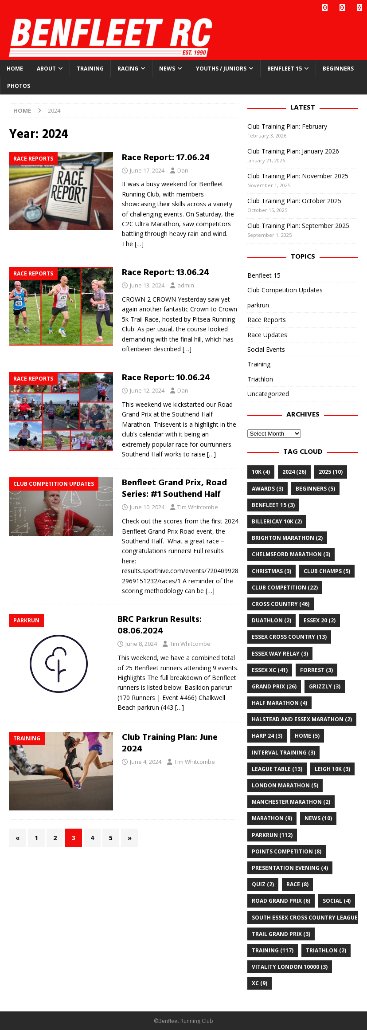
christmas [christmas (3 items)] (271, 571)
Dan (182, 170)
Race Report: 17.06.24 (166, 158)
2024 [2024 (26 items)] (294, 472)
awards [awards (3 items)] (267, 488)
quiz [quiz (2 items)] (263, 884)
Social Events (266, 349)
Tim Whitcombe (197, 507)
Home (15, 68)
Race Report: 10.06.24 (166, 378)
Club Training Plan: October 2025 (294, 201)
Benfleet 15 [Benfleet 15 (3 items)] (273, 505)
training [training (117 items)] (272, 950)
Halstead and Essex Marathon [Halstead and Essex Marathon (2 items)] (302, 719)
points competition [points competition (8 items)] (286, 851)
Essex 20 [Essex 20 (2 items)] (320, 620)
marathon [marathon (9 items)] (272, 818)
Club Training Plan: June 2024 (170, 743)
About (46, 68)
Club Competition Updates (285, 290)
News (167, 68)
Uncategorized (268, 393)
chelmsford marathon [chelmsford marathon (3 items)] (291, 554)
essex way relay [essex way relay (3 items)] (280, 653)
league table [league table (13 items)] (277, 769)
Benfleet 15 (284, 68)
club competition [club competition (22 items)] (285, 587)
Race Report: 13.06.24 (165, 273)
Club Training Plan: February (287, 126)
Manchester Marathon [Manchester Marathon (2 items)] (291, 802)
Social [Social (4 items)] (337, 900)
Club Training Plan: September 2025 (298, 225)
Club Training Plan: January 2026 (293, 151)
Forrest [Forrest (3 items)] (316, 670)
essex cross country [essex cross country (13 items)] (289, 637)
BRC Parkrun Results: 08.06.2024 (159, 625)
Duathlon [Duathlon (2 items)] (271, 620)
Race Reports (266, 319)
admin (185, 285)
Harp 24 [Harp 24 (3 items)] (267, 735)
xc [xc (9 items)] (259, 983)
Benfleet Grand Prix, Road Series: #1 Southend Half (174, 489)
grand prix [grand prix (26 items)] (274, 686)
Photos (18, 86)
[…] (139, 244)
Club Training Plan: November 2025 (297, 176)
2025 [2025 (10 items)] (331, 472)
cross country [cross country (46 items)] (280, 604)
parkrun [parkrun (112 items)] (272, 835)
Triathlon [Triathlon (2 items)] (326, 950)
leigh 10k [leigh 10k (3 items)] (332, 769)
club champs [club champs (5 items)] (327, 571)
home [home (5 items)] (307, 735)
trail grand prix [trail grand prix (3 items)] (281, 934)
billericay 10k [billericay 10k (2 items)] (277, 521)
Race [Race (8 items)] (297, 884)
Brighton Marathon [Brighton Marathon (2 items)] (287, 538)
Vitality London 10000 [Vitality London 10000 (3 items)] (290, 967)
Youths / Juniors (221, 68)
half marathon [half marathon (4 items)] (279, 703)
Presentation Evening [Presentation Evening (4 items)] (290, 868)
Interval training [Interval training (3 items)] (283, 752)
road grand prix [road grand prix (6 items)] (281, 900)
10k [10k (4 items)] (261, 472)
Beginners (338, 68)
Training (90, 68)
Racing (127, 68)
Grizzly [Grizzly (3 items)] (324, 686)
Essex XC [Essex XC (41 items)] (270, 670)
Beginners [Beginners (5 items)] (315, 488)
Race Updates (267, 334)
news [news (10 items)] (318, 818)
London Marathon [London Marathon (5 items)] (285, 785)
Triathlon (260, 379)
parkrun (258, 305)
